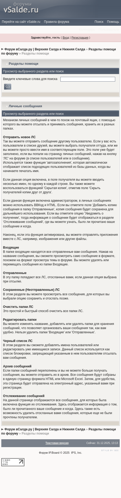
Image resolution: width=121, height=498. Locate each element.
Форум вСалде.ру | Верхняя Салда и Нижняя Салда (44, 49)
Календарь (87, 29)
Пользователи (109, 29)
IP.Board (54, 452)
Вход (65, 37)
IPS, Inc (76, 452)
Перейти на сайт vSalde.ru (21, 22)
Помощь (113, 22)
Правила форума (56, 22)
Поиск (98, 22)
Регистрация (79, 37)
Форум (43, 452)
